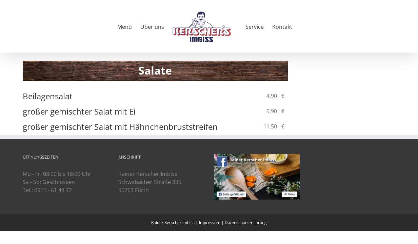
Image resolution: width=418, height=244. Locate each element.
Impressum (209, 222)
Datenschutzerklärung (246, 222)
